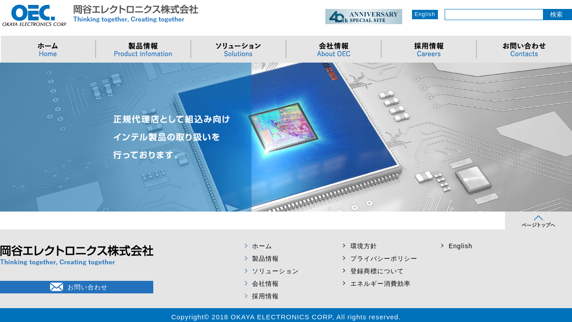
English (425, 14)
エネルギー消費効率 (380, 283)
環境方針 (363, 246)
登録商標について (377, 271)
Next (560, 137)
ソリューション (275, 271)
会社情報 (265, 283)
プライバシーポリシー (383, 258)
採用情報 (265, 296)
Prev (11, 137)
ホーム (262, 246)
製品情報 (265, 258)
